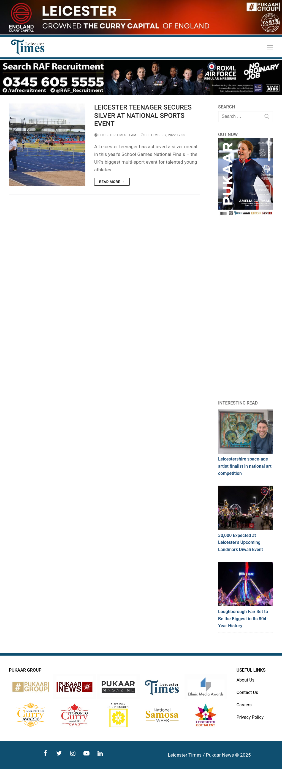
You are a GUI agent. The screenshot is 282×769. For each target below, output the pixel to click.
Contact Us (247, 692)
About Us (245, 680)
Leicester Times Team (115, 135)
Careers (244, 704)
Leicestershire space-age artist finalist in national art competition (245, 466)
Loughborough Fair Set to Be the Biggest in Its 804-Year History (243, 619)
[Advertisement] (245, 308)
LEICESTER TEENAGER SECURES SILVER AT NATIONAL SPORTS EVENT (143, 115)
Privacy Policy (250, 717)
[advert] (141, 33)
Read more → (112, 182)
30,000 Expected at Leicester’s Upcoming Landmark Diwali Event (240, 542)
